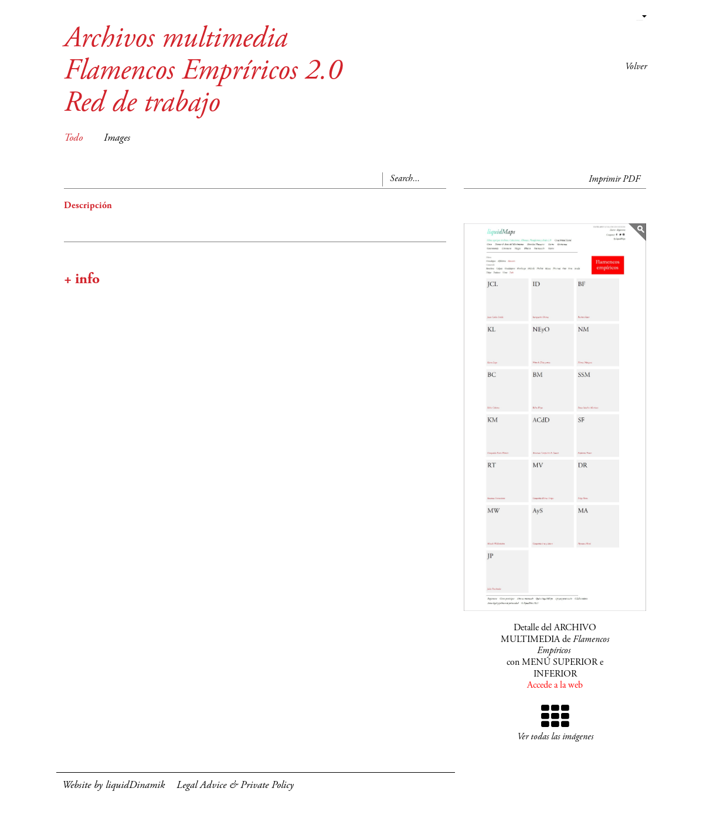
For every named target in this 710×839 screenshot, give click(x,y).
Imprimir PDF (614, 179)
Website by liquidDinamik (113, 785)
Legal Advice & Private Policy (235, 785)
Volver (636, 67)
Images (117, 138)
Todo (73, 138)
